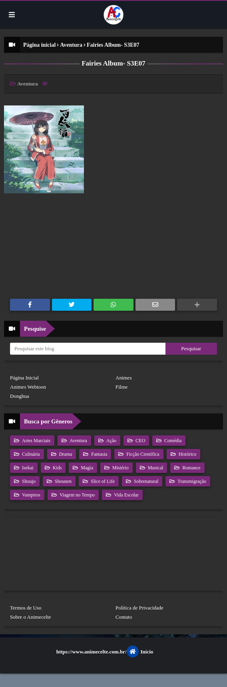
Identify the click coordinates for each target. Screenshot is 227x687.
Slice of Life (102, 481)
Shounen (63, 481)
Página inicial (39, 45)
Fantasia (98, 454)
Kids (57, 468)
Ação (110, 440)
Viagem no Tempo (76, 495)
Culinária (30, 454)
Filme (121, 387)
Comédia (172, 440)
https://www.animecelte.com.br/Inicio (104, 651)
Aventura (71, 45)
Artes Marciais (35, 440)
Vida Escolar (126, 495)
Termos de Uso (26, 608)
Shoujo (28, 481)
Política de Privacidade (139, 608)
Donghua (19, 396)
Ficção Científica (142, 454)
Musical (155, 468)
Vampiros (30, 495)
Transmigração (191, 481)
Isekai (27, 468)
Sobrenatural (145, 481)
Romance (190, 468)
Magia (86, 468)
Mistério (120, 468)
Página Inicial (24, 378)
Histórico (187, 454)
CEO (139, 440)
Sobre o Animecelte (30, 617)
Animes (123, 378)
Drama (65, 454)
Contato (123, 617)
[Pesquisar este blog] (87, 349)
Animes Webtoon (28, 387)
